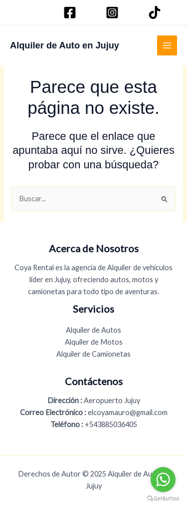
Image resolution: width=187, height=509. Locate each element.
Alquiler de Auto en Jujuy (64, 45)
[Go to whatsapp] (163, 479)
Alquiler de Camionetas (93, 354)
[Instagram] (114, 12)
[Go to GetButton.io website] (163, 499)
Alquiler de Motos (94, 342)
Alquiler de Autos (93, 330)
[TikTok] (156, 12)
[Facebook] (71, 12)
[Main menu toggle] (167, 45)
